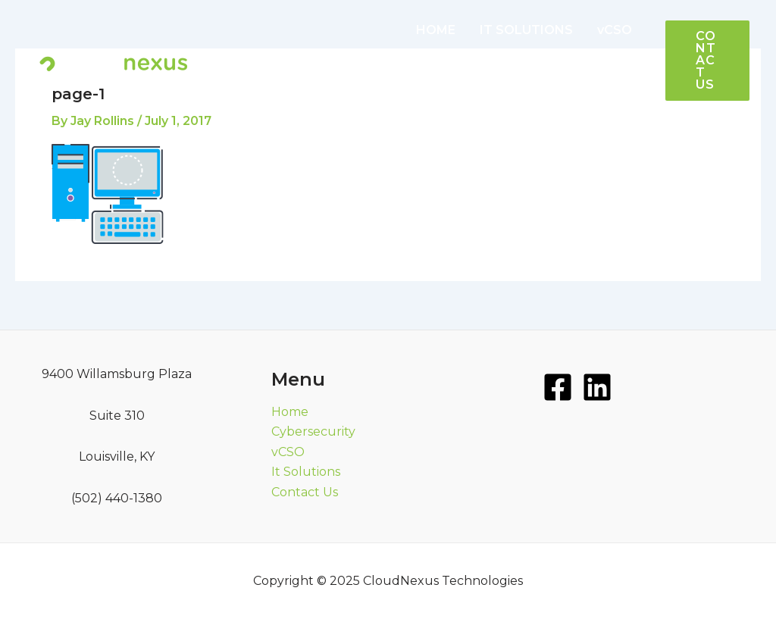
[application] (590, 91)
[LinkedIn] (597, 387)
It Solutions (305, 471)
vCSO (614, 30)
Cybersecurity (313, 431)
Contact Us (304, 492)
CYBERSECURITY (468, 90)
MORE (571, 91)
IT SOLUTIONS (526, 30)
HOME (435, 30)
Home (289, 412)
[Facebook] (558, 387)
